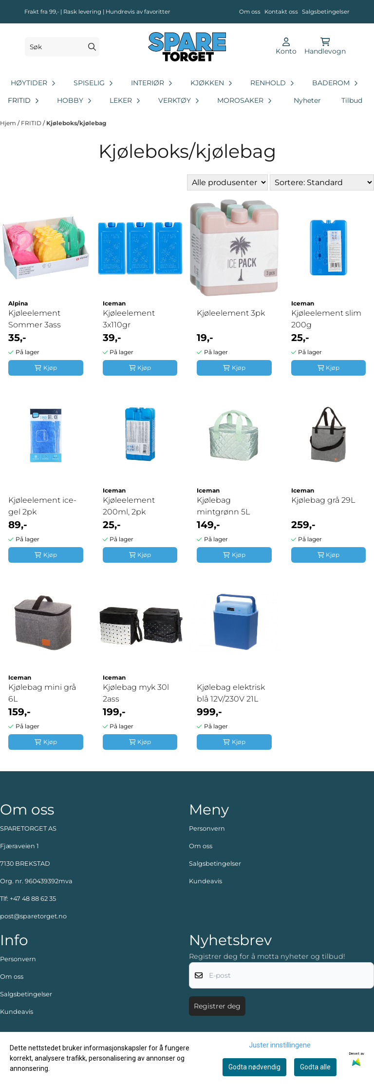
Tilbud (351, 100)
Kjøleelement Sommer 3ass (34, 318)
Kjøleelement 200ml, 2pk (129, 505)
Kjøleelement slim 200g (326, 318)
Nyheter (307, 100)
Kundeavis (205, 881)
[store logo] (187, 46)
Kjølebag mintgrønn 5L (223, 505)
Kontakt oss (281, 11)
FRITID (32, 123)
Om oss (250, 11)
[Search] (92, 47)
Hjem (9, 123)
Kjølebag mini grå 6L (42, 693)
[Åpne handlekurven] (325, 47)
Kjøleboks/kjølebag (76, 123)
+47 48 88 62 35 (33, 898)
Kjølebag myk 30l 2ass (136, 693)
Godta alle (315, 1067)
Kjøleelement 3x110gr (129, 318)
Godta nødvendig (254, 1067)
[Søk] (62, 47)
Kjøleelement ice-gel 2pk (42, 505)
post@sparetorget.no (33, 916)
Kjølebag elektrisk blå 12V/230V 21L (231, 693)
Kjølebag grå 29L (323, 500)
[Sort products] (322, 182)
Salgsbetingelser (326, 11)
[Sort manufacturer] (227, 182)
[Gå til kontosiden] (286, 47)
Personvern (207, 828)
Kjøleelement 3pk (231, 313)
